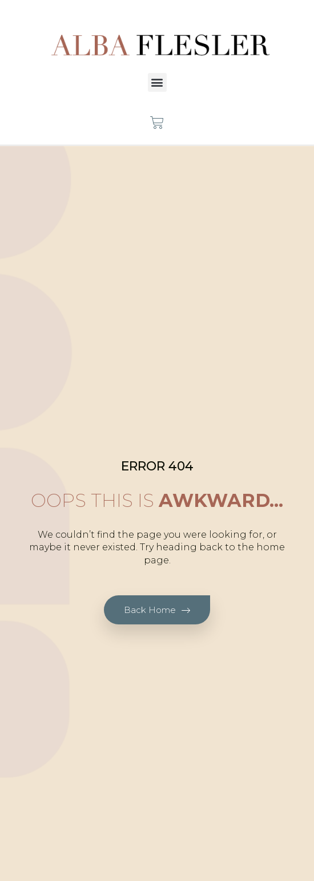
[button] (157, 82)
